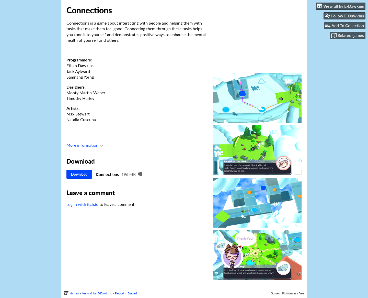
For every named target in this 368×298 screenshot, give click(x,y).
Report (119, 293)
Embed (132, 293)
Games (275, 293)
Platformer (289, 293)
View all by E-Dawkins (97, 293)
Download (79, 174)
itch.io (74, 293)
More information (84, 145)
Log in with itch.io (82, 204)
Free (301, 293)
